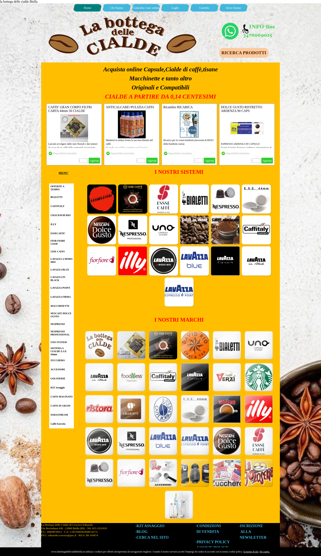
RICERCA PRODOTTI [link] (243, 52)
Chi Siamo (116, 7)
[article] (74, 134)
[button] (249, 23)
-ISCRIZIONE (251, 526)
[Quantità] (83, 161)
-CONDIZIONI (208, 526)
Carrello (204, 7)
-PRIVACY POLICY (212, 542)
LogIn (175, 7)
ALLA (245, 531)
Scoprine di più (250, 551)
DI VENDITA (208, 531)
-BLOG (141, 531)
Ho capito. (265, 551)
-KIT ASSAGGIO (149, 526)
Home (87, 7)
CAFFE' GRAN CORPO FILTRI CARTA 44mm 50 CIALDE (70, 109)
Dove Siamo (233, 7)
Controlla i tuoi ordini (146, 7)
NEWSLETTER (253, 537)
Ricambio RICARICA (178, 107)
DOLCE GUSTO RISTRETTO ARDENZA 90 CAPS (241, 109)
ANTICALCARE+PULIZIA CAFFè (130, 107)
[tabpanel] (160, 83)
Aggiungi (94, 160)
